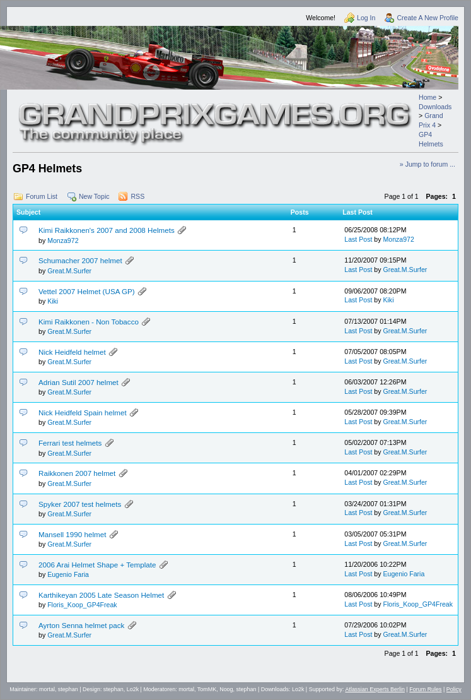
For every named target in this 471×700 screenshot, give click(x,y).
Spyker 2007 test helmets (79, 504)
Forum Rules (425, 689)
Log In (366, 17)
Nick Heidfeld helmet (72, 352)
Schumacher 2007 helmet (80, 260)
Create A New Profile (427, 17)
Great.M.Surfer (69, 271)
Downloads (435, 106)
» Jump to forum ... (427, 164)
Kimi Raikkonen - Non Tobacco (88, 321)
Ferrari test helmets (70, 443)
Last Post (358, 239)
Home (427, 97)
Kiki (52, 301)
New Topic (94, 196)
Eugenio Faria (68, 574)
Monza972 (62, 240)
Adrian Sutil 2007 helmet (78, 382)
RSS (137, 196)
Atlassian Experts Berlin (375, 689)
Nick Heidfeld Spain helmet (82, 412)
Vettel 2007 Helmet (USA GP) (86, 291)
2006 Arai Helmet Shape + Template (97, 565)
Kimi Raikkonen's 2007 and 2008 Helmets (106, 230)
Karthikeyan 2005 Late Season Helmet (101, 595)
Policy (454, 689)
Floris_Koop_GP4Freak (82, 604)
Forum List (41, 196)
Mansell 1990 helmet (72, 534)
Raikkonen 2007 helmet (76, 473)
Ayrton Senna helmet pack (81, 625)
